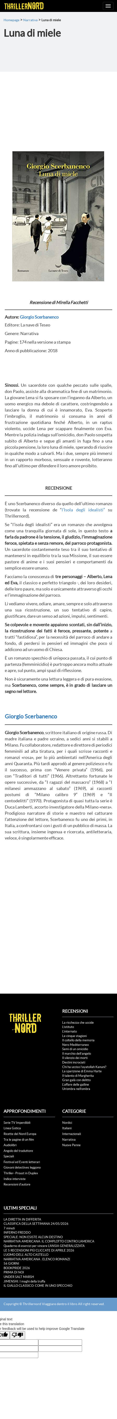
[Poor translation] (17, 1335)
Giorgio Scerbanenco (39, 317)
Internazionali (71, 1134)
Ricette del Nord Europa (20, 1134)
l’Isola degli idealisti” (85, 509)
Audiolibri (10, 1145)
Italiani (67, 1128)
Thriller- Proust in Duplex (21, 1173)
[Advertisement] (58, 107)
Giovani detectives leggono (22, 1167)
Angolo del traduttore (18, 1151)
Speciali (9, 1156)
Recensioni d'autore (17, 1184)
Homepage (11, 20)
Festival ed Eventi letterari (22, 1162)
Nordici (67, 1122)
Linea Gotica (12, 1128)
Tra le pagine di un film (19, 1139)
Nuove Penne (71, 1145)
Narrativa (30, 20)
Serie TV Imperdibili (17, 1122)
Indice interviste (15, 1179)
